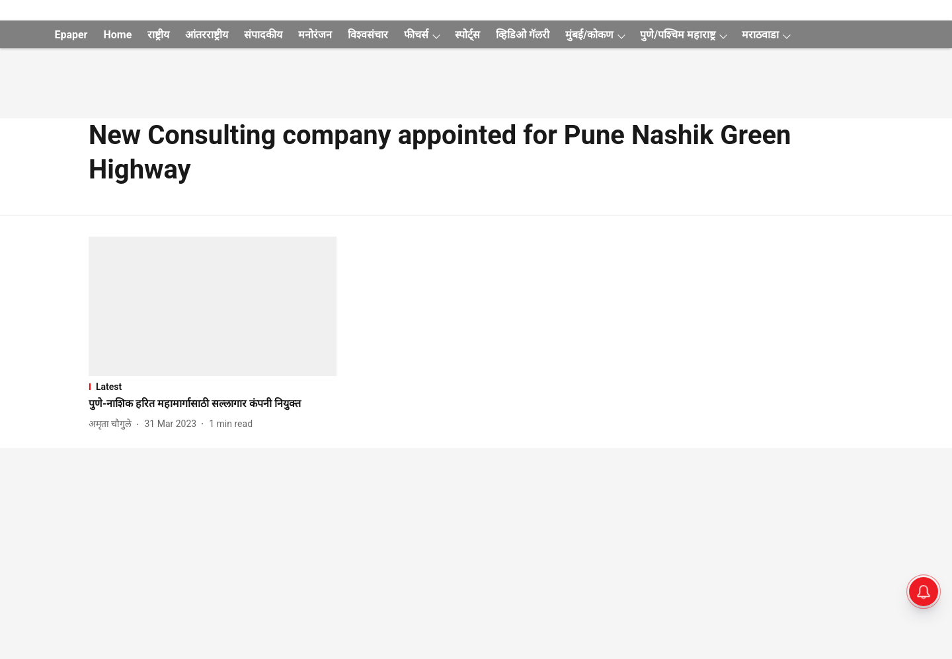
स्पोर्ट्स (467, 34)
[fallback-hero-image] (213, 306)
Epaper (70, 34)
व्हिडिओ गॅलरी (522, 34)
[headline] (213, 404)
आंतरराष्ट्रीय (206, 34)
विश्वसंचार (368, 34)
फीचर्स (416, 34)
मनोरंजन (315, 34)
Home (117, 34)
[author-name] (113, 424)
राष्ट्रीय (158, 34)
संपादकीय (263, 34)
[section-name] (213, 386)
